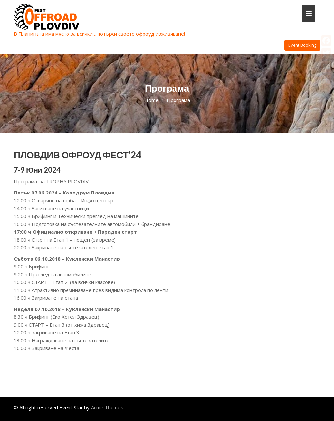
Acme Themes (107, 407)
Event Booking (302, 45)
